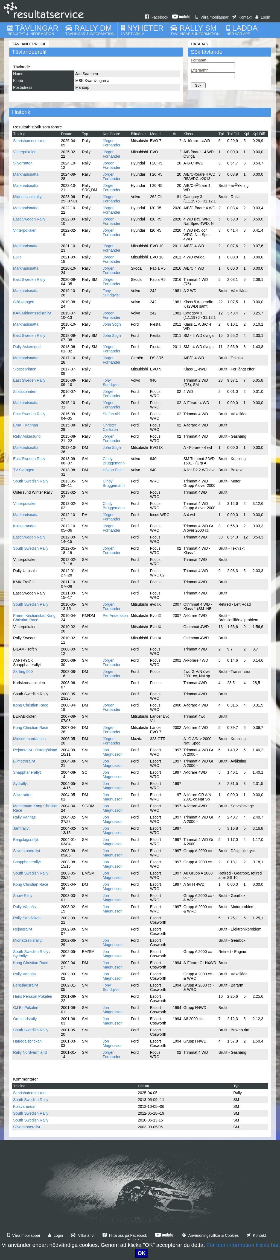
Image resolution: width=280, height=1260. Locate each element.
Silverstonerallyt (26, 851)
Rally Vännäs (24, 817)
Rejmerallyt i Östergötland (35, 750)
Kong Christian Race (30, 705)
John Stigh (112, 324)
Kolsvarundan (25, 526)
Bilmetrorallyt (24, 761)
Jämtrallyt (21, 828)
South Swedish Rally (30, 481)
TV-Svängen (23, 470)
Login (262, 17)
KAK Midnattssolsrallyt (32, 313)
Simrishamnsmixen (29, 141)
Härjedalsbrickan (27, 1041)
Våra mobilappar (212, 17)
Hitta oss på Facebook (125, 1235)
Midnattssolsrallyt (27, 197)
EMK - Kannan (25, 425)
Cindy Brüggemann (114, 461)
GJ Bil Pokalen (25, 1007)
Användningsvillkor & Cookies (210, 1235)
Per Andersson (115, 615)
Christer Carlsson (110, 427)
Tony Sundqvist (111, 292)
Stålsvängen (23, 302)
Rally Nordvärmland (30, 1052)
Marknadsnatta (26, 174)
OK (142, 1253)
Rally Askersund (26, 347)
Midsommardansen (29, 739)
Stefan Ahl (111, 414)
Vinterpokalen (24, 152)
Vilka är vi (82, 1235)
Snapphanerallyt (27, 772)
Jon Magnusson (112, 752)
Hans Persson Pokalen (32, 996)
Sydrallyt (20, 783)
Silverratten (23, 163)
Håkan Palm (113, 470)
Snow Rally (22, 895)
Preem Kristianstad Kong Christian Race (34, 617)
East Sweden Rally (29, 219)
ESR (17, 257)
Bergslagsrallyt (25, 839)
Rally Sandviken (26, 918)
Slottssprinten (24, 369)
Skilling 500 (23, 671)
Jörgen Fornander (112, 143)
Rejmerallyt (22, 929)
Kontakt (242, 17)
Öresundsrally (25, 1019)
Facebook (156, 17)
